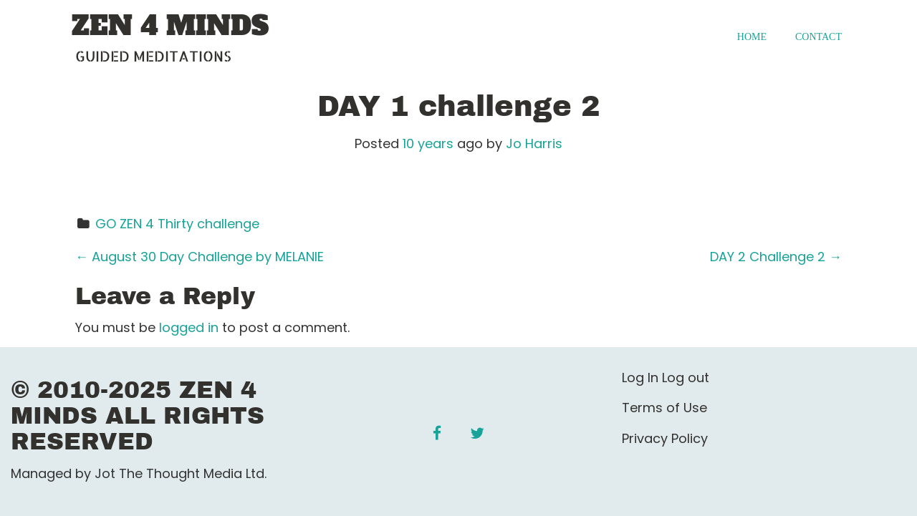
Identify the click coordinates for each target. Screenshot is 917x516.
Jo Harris (534, 143)
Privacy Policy (665, 438)
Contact (818, 36)
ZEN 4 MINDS (170, 26)
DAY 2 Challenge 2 (776, 257)
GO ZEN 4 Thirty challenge (177, 224)
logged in (189, 327)
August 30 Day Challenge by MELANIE (199, 257)
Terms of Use (664, 408)
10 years (428, 143)
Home (752, 36)
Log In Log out (665, 377)
